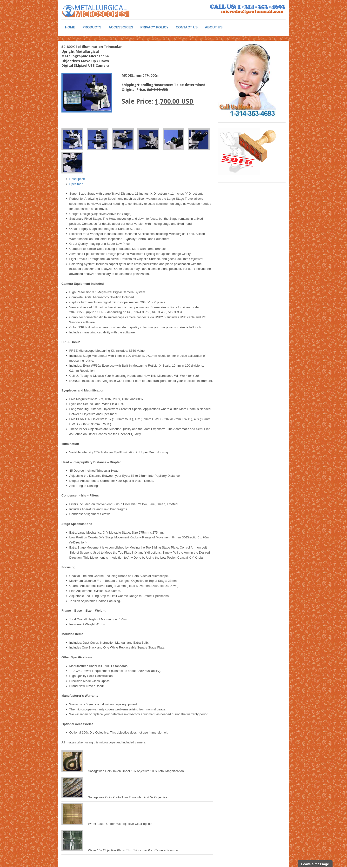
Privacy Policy (154, 27)
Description (77, 179)
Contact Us (187, 27)
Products (91, 27)
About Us (213, 27)
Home (70, 27)
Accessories (121, 27)
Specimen (76, 184)
